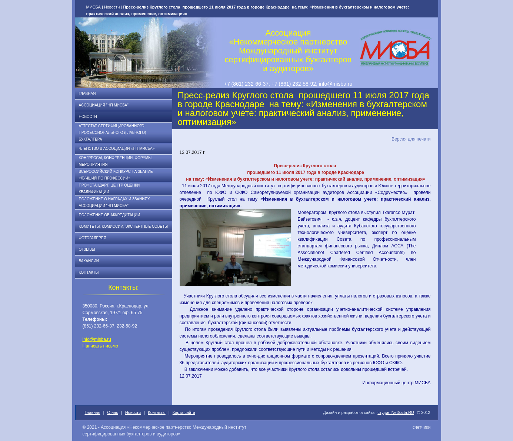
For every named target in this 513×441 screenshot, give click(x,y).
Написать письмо (100, 346)
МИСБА (93, 7)
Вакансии (89, 261)
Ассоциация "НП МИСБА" (104, 105)
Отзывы (87, 249)
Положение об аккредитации (109, 215)
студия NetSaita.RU (395, 412)
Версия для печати (411, 139)
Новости (112, 7)
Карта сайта (184, 412)
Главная (87, 94)
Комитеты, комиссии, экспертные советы (123, 226)
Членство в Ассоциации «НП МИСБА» (117, 149)
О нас (112, 412)
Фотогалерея (92, 238)
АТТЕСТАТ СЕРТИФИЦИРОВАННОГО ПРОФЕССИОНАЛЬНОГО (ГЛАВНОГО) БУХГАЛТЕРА (112, 132)
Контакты (89, 272)
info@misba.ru (97, 339)
